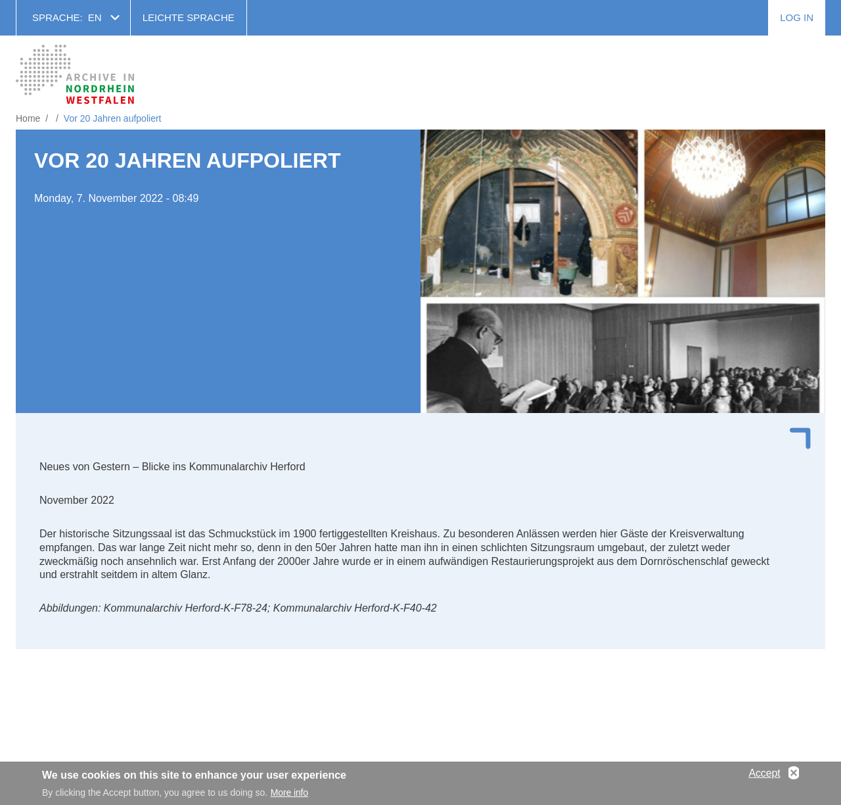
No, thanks (793, 776)
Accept (764, 775)
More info (289, 796)
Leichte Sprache (189, 17)
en (95, 17)
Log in (796, 17)
